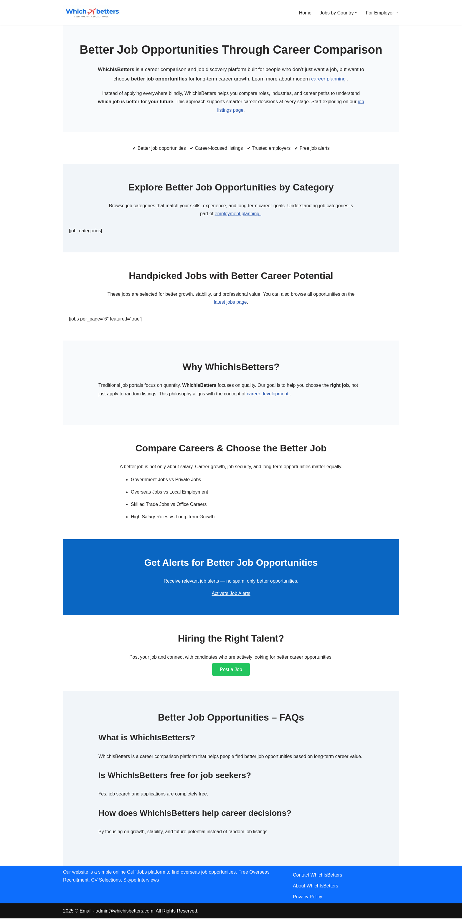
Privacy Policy (307, 897)
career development (269, 394)
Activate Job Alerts (231, 593)
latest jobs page (230, 302)
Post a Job (231, 670)
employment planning (237, 213)
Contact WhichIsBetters (317, 875)
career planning (329, 79)
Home (305, 12)
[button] (356, 12)
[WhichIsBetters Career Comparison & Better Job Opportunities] (92, 12)
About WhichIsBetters (315, 886)
